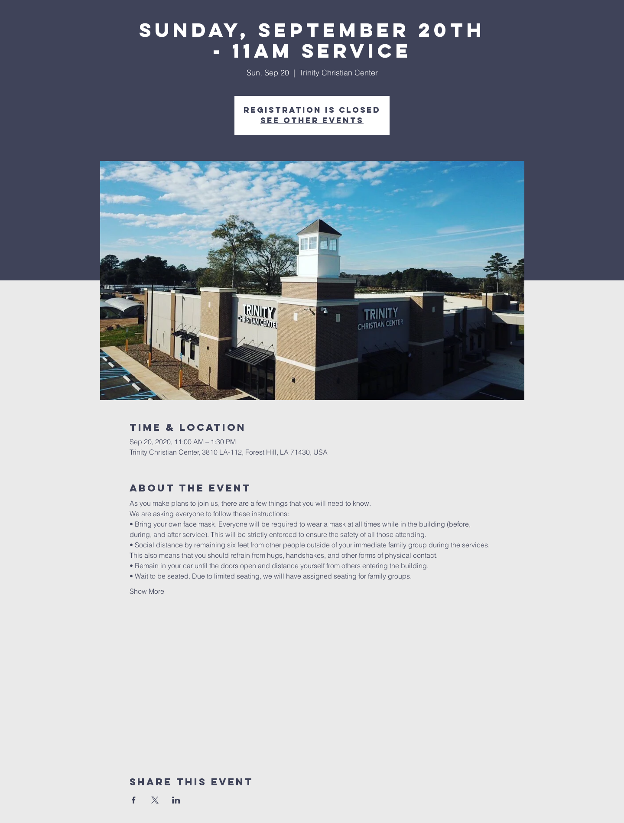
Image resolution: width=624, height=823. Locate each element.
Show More (147, 591)
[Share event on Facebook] (134, 800)
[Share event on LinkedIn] (176, 800)
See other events (312, 120)
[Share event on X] (155, 800)
